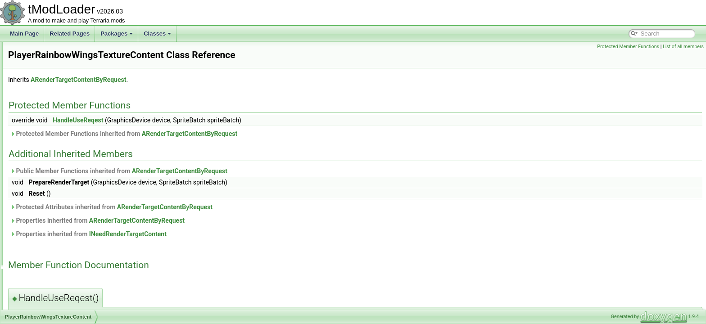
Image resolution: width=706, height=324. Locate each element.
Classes (157, 33)
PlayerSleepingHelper (56, 219)
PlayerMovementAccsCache (64, 160)
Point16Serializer (50, 279)
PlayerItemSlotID (50, 140)
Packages (116, 33)
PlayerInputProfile (51, 120)
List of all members (683, 47)
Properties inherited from (210, 220)
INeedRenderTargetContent (240, 234)
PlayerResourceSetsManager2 (66, 200)
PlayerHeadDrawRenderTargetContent (76, 101)
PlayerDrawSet (48, 61)
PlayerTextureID (49, 239)
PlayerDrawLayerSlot (55, 51)
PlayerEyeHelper (50, 71)
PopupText (42, 299)
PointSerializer (47, 289)
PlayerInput (43, 111)
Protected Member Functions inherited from (236, 133)
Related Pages (70, 33)
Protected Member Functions (628, 47)
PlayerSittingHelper (53, 210)
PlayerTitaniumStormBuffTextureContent (78, 249)
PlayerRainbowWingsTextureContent (74, 180)
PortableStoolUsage (54, 309)
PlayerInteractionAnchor (58, 130)
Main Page (24, 33)
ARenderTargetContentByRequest (191, 79)
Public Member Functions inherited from (231, 171)
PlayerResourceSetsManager (65, 190)
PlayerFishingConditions (59, 91)
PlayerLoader (46, 150)
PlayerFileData (47, 81)
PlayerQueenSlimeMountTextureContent (78, 170)
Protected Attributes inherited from (224, 207)
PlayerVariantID (48, 259)
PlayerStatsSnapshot (55, 229)
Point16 (39, 269)
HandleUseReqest (190, 120)
